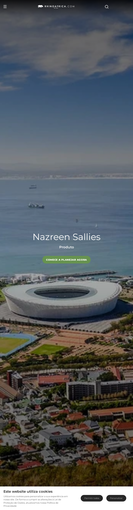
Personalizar (116, 498)
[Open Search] (127, 6)
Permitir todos (91, 498)
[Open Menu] (5, 6)
